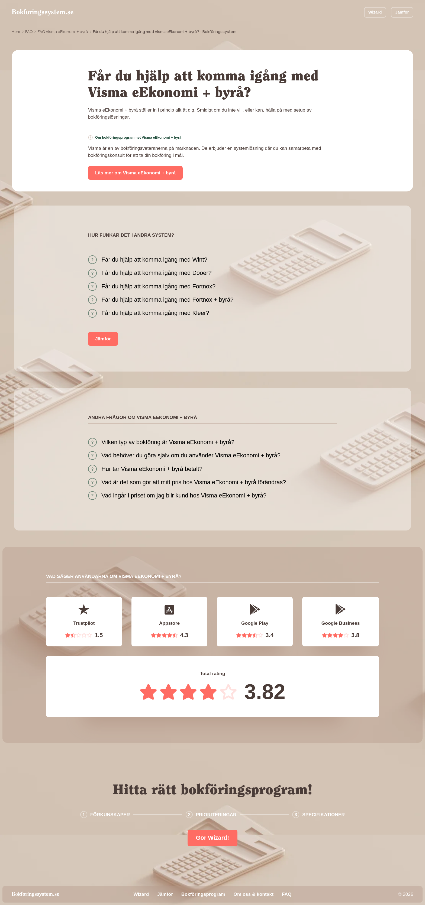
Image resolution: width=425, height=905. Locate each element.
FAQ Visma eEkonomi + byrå (63, 31)
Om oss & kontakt (253, 894)
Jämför (402, 12)
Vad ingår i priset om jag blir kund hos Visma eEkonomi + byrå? (183, 495)
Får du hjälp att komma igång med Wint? (154, 259)
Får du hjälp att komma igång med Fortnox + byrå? (167, 299)
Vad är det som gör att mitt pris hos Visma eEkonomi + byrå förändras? (193, 482)
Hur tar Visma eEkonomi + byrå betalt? (151, 468)
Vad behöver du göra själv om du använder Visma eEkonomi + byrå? (190, 455)
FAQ (29, 31)
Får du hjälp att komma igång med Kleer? (155, 313)
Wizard (375, 12)
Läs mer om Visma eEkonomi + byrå (135, 172)
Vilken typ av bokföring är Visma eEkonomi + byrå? (167, 442)
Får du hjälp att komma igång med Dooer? (156, 272)
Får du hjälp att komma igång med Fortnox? (158, 286)
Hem (16, 31)
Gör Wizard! (212, 837)
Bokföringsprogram (203, 894)
